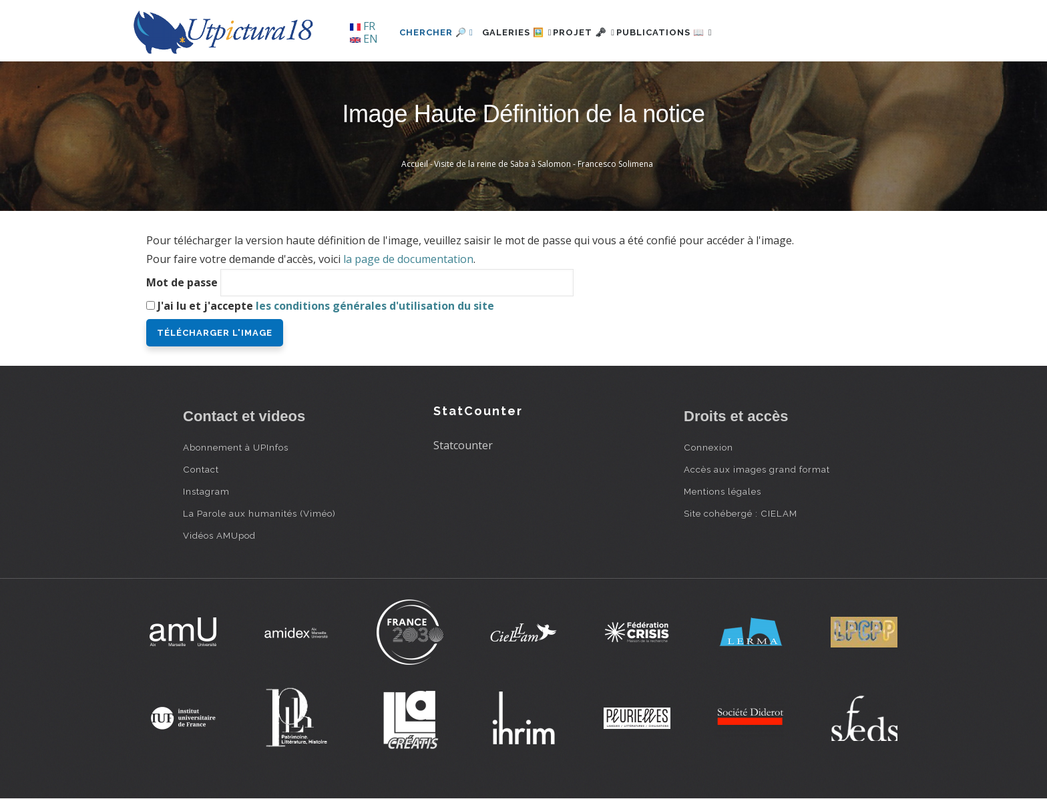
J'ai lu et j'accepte (326, 305)
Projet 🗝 (607, 32)
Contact (201, 469)
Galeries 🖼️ (524, 32)
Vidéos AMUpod (219, 535)
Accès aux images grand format (757, 469)
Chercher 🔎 (436, 32)
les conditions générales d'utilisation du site (375, 305)
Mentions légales (722, 491)
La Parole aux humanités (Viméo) (259, 513)
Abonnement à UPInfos (235, 447)
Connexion (708, 447)
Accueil (414, 164)
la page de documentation (408, 259)
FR (362, 26)
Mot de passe (182, 282)
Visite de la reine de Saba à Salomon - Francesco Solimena (543, 164)
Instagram (206, 491)
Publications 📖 (701, 32)
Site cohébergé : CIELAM (740, 513)
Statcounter (463, 445)
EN (364, 38)
